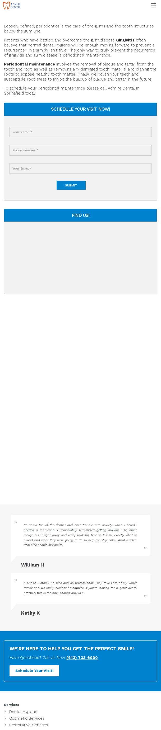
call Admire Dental (117, 88)
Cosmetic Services (27, 718)
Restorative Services (28, 725)
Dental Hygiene (23, 711)
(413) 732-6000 (82, 657)
